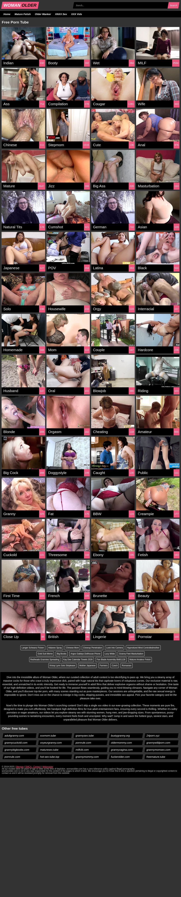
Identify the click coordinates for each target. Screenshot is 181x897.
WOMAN (20, 5)
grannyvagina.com (122, 749)
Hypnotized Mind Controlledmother (49, 653)
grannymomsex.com (158, 749)
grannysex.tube (84, 735)
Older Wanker (43, 14)
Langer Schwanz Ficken (50, 647)
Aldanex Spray (73, 647)
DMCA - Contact (33, 767)
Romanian (140, 665)
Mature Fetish (22, 14)
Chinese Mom (90, 647)
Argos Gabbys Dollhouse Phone (118, 653)
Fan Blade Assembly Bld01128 (138, 659)
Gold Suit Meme (77, 653)
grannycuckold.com (16, 742)
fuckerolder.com (120, 756)
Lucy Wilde (143, 653)
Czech (128, 665)
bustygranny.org (120, 735)
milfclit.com (82, 749)
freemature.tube (156, 756)
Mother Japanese (100, 665)
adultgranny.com (14, 735)
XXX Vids (76, 14)
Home (7, 14)
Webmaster (47, 767)
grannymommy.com (87, 756)
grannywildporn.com (158, 742)
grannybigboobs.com (17, 749)
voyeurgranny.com (51, 742)
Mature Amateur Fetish (47, 665)
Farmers (117, 665)
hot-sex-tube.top (49, 756)
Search (173, 5)
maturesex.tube (49, 749)
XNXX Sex (61, 14)
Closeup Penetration (111, 647)
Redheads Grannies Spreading (71, 659)
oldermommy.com (121, 742)
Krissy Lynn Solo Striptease (75, 665)
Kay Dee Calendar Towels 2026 (105, 659)
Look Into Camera (133, 647)
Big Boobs (94, 653)
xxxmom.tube (48, 735)
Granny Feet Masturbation (40, 659)
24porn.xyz (153, 735)
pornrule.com (83, 742)
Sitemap (20, 767)
